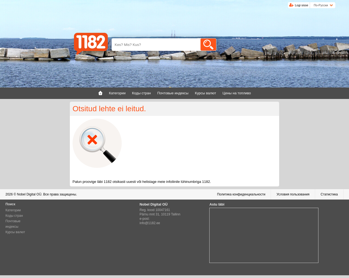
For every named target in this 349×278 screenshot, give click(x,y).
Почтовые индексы (12, 224)
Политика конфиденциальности (241, 194)
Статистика (329, 194)
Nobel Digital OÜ (29, 194)
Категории (13, 210)
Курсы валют (15, 232)
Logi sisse (301, 5)
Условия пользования (292, 194)
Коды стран (14, 216)
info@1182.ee (150, 223)
